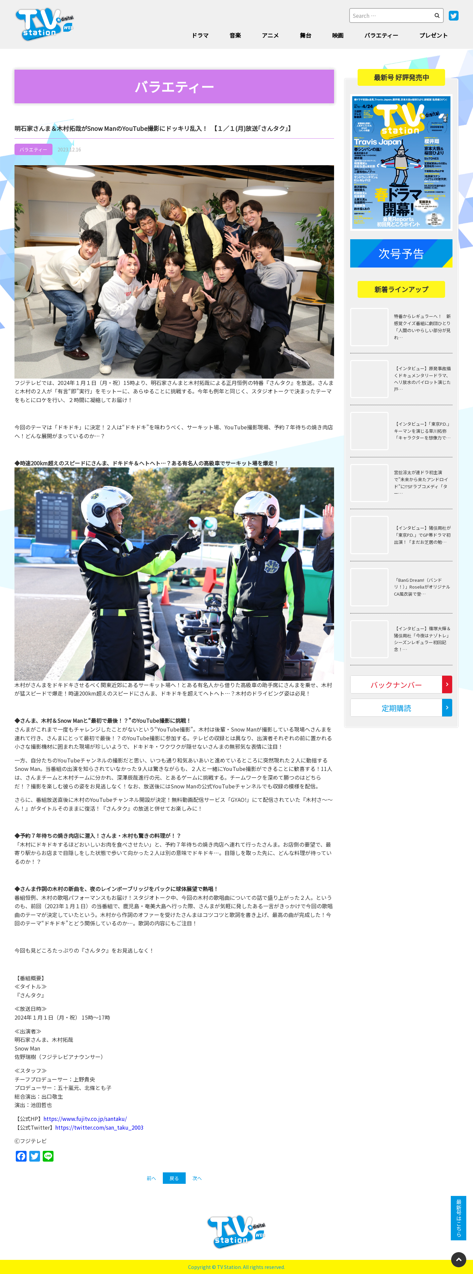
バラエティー (381, 35)
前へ (151, 1178)
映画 (337, 35)
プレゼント (433, 35)
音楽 (235, 35)
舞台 (305, 35)
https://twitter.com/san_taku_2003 (99, 1127)
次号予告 (401, 253)
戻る (174, 1178)
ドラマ (200, 35)
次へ (197, 1178)
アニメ (270, 35)
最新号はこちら (459, 1218)
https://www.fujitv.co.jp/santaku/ (85, 1118)
